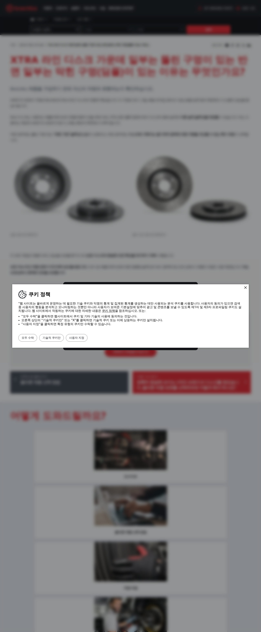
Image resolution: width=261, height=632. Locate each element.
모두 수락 (31, 337)
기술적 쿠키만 (61, 337)
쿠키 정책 (108, 310)
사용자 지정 (91, 337)
